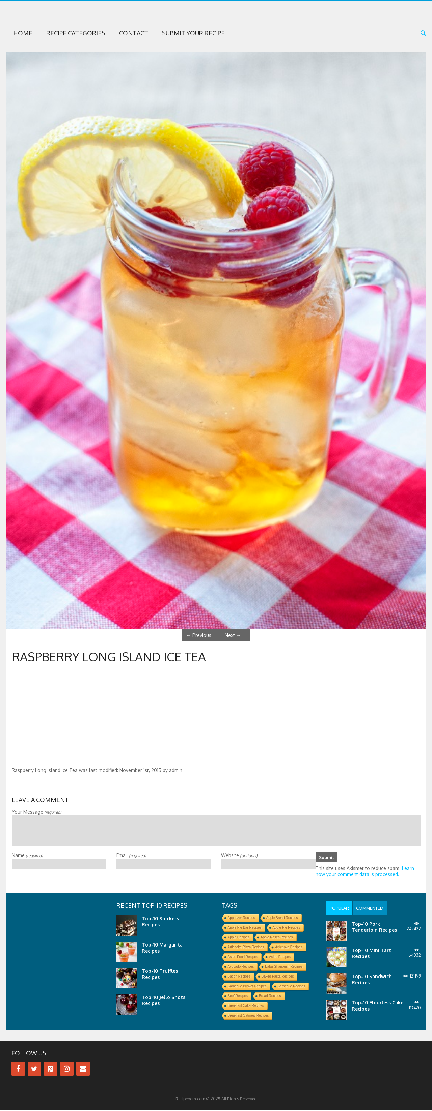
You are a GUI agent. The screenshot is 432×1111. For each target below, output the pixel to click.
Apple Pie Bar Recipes (245, 928)
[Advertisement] (216, 716)
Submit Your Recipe (193, 33)
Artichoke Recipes (288, 948)
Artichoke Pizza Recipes (246, 948)
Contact (133, 33)
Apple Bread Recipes (282, 918)
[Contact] (83, 1069)
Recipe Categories (75, 33)
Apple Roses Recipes (277, 938)
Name (27, 855)
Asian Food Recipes (243, 957)
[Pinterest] (50, 1069)
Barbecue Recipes (291, 987)
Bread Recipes (270, 996)
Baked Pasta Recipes (278, 977)
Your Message (36, 812)
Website (239, 855)
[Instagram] (67, 1069)
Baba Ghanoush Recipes (283, 967)
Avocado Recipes (241, 967)
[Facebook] (18, 1069)
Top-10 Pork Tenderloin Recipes (374, 927)
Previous (198, 635)
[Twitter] (34, 1069)
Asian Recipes (280, 957)
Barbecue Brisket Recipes (247, 987)
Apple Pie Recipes (286, 928)
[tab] (340, 908)
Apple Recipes (238, 938)
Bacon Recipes (239, 977)
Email (131, 855)
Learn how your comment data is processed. (365, 872)
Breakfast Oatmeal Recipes (248, 1016)
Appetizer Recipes (241, 918)
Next (233, 635)
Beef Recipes (238, 996)
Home (22, 33)
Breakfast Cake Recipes (246, 1006)
